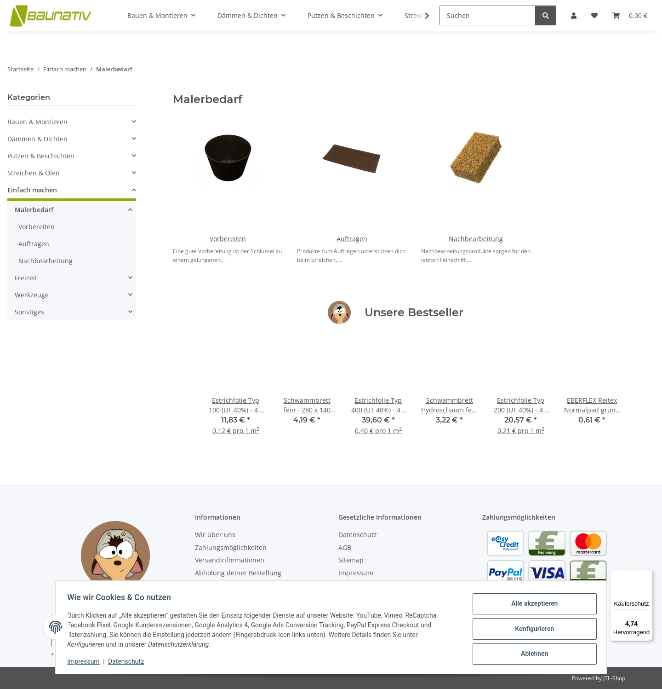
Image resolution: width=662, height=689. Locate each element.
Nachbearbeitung (476, 238)
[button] (71, 121)
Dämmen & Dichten (37, 138)
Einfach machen (32, 189)
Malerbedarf (34, 209)
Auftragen (352, 238)
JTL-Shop (614, 678)
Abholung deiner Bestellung (238, 572)
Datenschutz (129, 661)
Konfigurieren (531, 628)
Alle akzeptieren (531, 604)
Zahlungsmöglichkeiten (231, 547)
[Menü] (647, 575)
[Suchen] (487, 15)
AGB (344, 547)
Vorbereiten (228, 238)
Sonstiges (29, 311)
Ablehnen (531, 652)
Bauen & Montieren (37, 121)
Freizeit (26, 277)
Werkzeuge (32, 294)
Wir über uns (215, 534)
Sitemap (351, 560)
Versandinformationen (229, 560)
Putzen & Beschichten (40, 155)
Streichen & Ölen (33, 172)
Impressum (86, 661)
